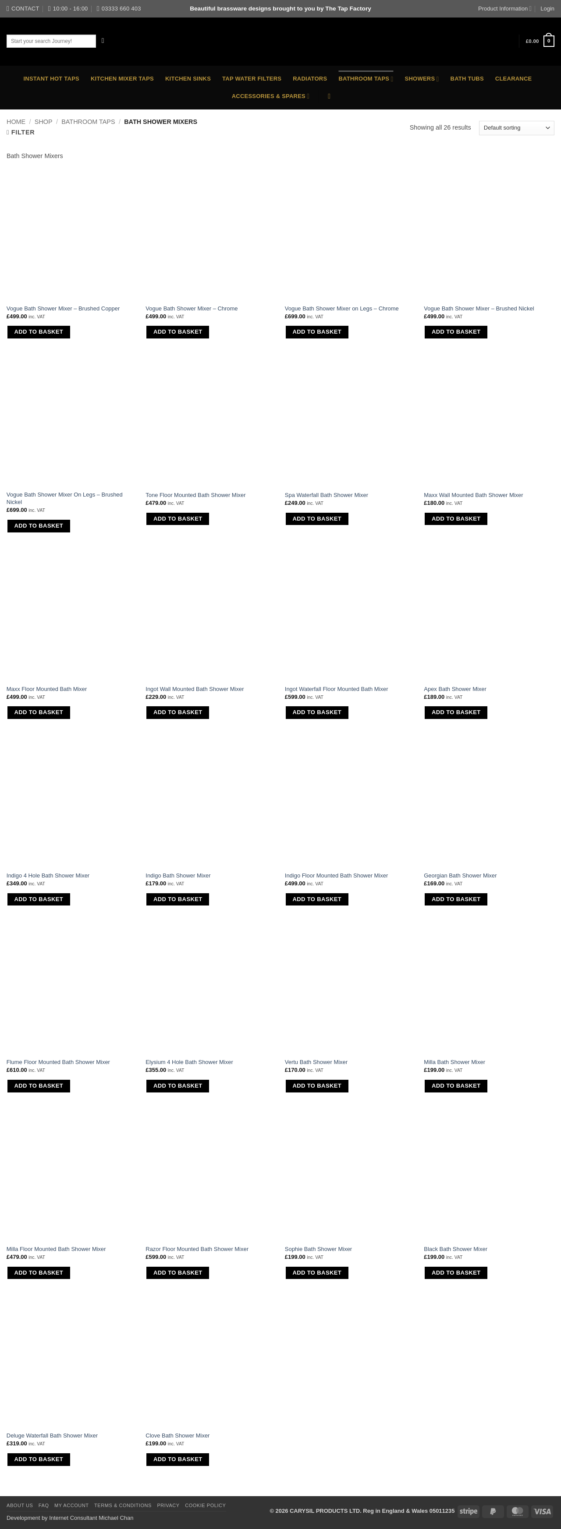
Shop (44, 121)
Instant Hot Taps (51, 78)
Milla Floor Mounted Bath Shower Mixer (56, 1249)
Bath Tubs (467, 78)
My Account (71, 1505)
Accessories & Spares (271, 96)
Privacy (168, 1505)
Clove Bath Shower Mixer (177, 1435)
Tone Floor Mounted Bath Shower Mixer (195, 495)
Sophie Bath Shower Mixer (318, 1249)
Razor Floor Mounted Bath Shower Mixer (197, 1249)
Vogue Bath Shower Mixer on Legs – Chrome (342, 308)
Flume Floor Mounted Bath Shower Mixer (58, 1062)
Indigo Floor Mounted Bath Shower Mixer (336, 875)
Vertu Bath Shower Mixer (316, 1062)
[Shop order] (516, 128)
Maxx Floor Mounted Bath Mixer (47, 689)
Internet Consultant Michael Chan (91, 1518)
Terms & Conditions (123, 1505)
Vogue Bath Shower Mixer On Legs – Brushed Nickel (65, 498)
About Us (20, 1505)
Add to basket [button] (38, 331)
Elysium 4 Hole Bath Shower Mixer (189, 1062)
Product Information (505, 8)
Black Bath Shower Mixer (455, 1249)
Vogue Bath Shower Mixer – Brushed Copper (63, 308)
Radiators (310, 78)
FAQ (44, 1505)
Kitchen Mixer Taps (122, 78)
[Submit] (103, 41)
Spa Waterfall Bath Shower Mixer (326, 495)
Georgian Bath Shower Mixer (460, 875)
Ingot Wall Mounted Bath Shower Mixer (195, 689)
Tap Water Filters (251, 78)
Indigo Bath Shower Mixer (178, 875)
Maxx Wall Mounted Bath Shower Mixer (473, 495)
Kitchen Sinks (188, 78)
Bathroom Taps (365, 79)
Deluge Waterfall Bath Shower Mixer (52, 1435)
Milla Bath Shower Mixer (454, 1062)
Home (16, 121)
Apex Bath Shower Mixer (455, 689)
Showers (422, 79)
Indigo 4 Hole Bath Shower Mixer (48, 875)
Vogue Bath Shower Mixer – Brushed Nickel (479, 308)
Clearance (513, 78)
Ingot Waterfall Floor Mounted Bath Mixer (336, 689)
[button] (540, 41)
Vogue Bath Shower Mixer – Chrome (192, 308)
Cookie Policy (205, 1505)
